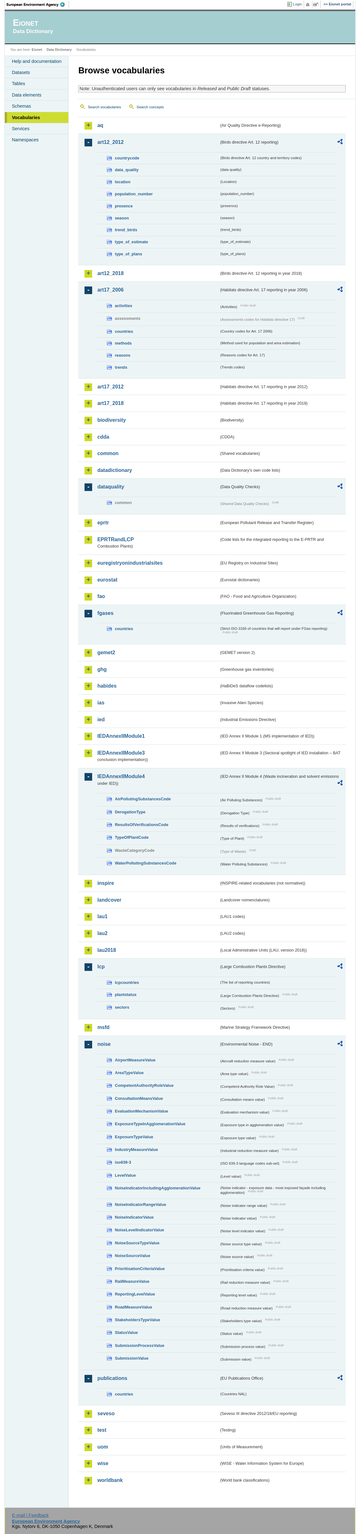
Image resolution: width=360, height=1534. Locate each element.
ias (100, 702)
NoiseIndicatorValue (134, 1217)
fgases (105, 613)
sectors (122, 1007)
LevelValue (125, 1175)
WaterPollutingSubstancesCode (145, 863)
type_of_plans (128, 254)
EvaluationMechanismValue (141, 1111)
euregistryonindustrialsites (129, 563)
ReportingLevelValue (135, 1294)
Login (297, 4)
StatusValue (126, 1332)
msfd (103, 1027)
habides (106, 686)
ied (101, 719)
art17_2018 (110, 403)
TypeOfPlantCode (131, 837)
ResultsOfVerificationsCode (141, 824)
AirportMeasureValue (135, 1060)
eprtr (103, 522)
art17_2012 (110, 386)
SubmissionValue (131, 1358)
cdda (103, 437)
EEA (38, 4)
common (108, 453)
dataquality (110, 486)
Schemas (21, 106)
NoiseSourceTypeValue (137, 1243)
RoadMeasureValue (133, 1307)
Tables (18, 83)
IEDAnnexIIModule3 (121, 753)
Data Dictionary (59, 49)
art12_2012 (110, 142)
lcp (101, 966)
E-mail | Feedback (30, 1515)
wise (102, 1463)
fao (101, 596)
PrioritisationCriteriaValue (140, 1268)
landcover (109, 900)
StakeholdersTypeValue (137, 1319)
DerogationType (130, 812)
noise (104, 1044)
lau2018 (106, 950)
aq (100, 125)
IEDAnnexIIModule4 (121, 776)
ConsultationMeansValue (139, 1098)
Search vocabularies (104, 107)
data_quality (127, 169)
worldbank (110, 1480)
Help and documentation (36, 61)
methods (123, 343)
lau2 (102, 933)
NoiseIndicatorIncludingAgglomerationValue (157, 1188)
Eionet (37, 49)
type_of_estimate (131, 241)
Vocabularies (26, 117)
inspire (105, 883)
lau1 (102, 916)
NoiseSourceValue (132, 1255)
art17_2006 (110, 290)
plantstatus (125, 994)
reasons (122, 355)
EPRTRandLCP (115, 539)
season (122, 218)
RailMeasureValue (132, 1281)
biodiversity (111, 420)
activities (123, 305)
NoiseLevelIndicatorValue (139, 1230)
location (122, 181)
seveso (105, 1413)
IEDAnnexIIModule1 (121, 736)
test (101, 1430)
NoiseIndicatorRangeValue (140, 1204)
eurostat (107, 579)
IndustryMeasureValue (136, 1149)
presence (123, 206)
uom (102, 1447)
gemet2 (106, 652)
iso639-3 (123, 1162)
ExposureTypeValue (134, 1136)
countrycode (127, 158)
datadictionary (114, 470)
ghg (101, 669)
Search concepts (150, 107)
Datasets (21, 72)
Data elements (26, 95)
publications (112, 1378)
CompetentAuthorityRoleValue (144, 1085)
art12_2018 (110, 273)
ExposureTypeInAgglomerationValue (150, 1123)
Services (20, 128)
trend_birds (126, 229)
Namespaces (25, 139)
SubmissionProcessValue (139, 1345)
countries (124, 331)
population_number (134, 194)
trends (121, 367)
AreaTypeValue (129, 1072)
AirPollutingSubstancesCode (143, 799)
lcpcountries (127, 982)
